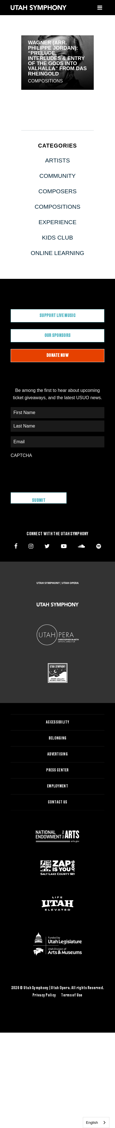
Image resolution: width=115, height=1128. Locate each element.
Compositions (45, 81)
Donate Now (57, 355)
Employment (57, 786)
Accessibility (57, 722)
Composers (57, 191)
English (92, 1122)
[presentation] (53, 472)
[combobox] (96, 1122)
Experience (57, 222)
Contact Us (57, 802)
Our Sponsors (57, 335)
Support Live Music (57, 315)
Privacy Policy (44, 995)
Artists (57, 160)
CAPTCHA (21, 455)
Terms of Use (71, 995)
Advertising (57, 754)
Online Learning (57, 253)
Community (57, 176)
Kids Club (57, 237)
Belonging (58, 738)
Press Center (57, 770)
